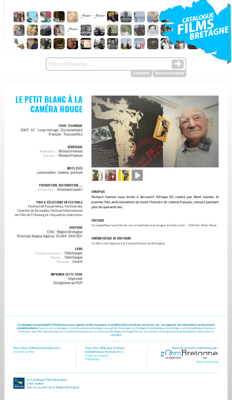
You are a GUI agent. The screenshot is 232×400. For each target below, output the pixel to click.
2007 (25, 130)
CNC (51, 231)
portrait (76, 172)
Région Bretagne (70, 231)
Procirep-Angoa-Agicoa (35, 236)
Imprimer (75, 278)
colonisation (46, 172)
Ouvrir (77, 261)
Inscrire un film (23, 351)
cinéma (63, 172)
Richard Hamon (71, 151)
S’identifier (92, 359)
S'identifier (141, 73)
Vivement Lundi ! (70, 189)
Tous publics (73, 134)
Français (55, 134)
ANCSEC (75, 236)
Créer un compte (97, 355)
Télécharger (73, 253)
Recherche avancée (169, 73)
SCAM (61, 236)
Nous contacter (208, 362)
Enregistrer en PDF (68, 282)
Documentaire (72, 130)
